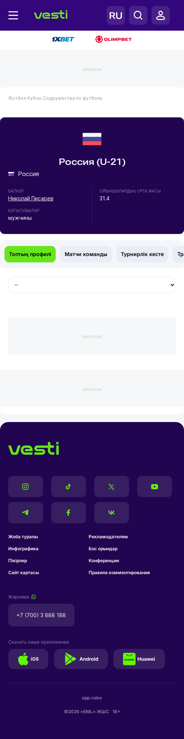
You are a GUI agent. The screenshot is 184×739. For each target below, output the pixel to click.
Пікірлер (17, 560)
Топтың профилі (30, 254)
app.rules (92, 697)
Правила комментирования (119, 572)
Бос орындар (103, 548)
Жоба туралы (23, 536)
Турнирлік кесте (142, 254)
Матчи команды (86, 254)
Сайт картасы (23, 572)
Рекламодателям (108, 536)
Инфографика (23, 548)
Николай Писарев (30, 198)
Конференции (104, 560)
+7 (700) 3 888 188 (41, 615)
